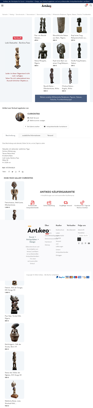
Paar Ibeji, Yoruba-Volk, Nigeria (13, 317)
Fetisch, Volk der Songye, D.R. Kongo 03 (14, 289)
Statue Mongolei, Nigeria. (40, 62)
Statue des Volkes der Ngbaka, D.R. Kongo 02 (13, 374)
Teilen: (4, 172)
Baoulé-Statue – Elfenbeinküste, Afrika (51, 87)
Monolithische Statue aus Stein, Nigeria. (60, 37)
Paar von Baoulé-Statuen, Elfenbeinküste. (40, 37)
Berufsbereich (71, 230)
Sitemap (47, 245)
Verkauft (18, 38)
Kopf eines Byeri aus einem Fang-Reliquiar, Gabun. (60, 62)
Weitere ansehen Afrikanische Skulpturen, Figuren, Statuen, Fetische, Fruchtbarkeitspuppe (61, 98)
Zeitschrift (81, 230)
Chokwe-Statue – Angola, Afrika (68, 87)
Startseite (48, 230)
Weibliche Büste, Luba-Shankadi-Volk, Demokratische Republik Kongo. (13, 402)
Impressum (48, 242)
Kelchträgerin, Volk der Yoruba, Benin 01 (13, 346)
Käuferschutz (60, 230)
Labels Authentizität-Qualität (60, 235)
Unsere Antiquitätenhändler (62, 251)
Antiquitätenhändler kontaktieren (55, 126)
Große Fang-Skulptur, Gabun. (78, 62)
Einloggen (59, 255)
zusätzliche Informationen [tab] (31, 135)
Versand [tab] (50, 135)
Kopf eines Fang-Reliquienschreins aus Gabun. (78, 37)
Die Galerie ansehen (32, 126)
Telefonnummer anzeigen (37, 120)
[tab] (10, 135)
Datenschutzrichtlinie (51, 239)
